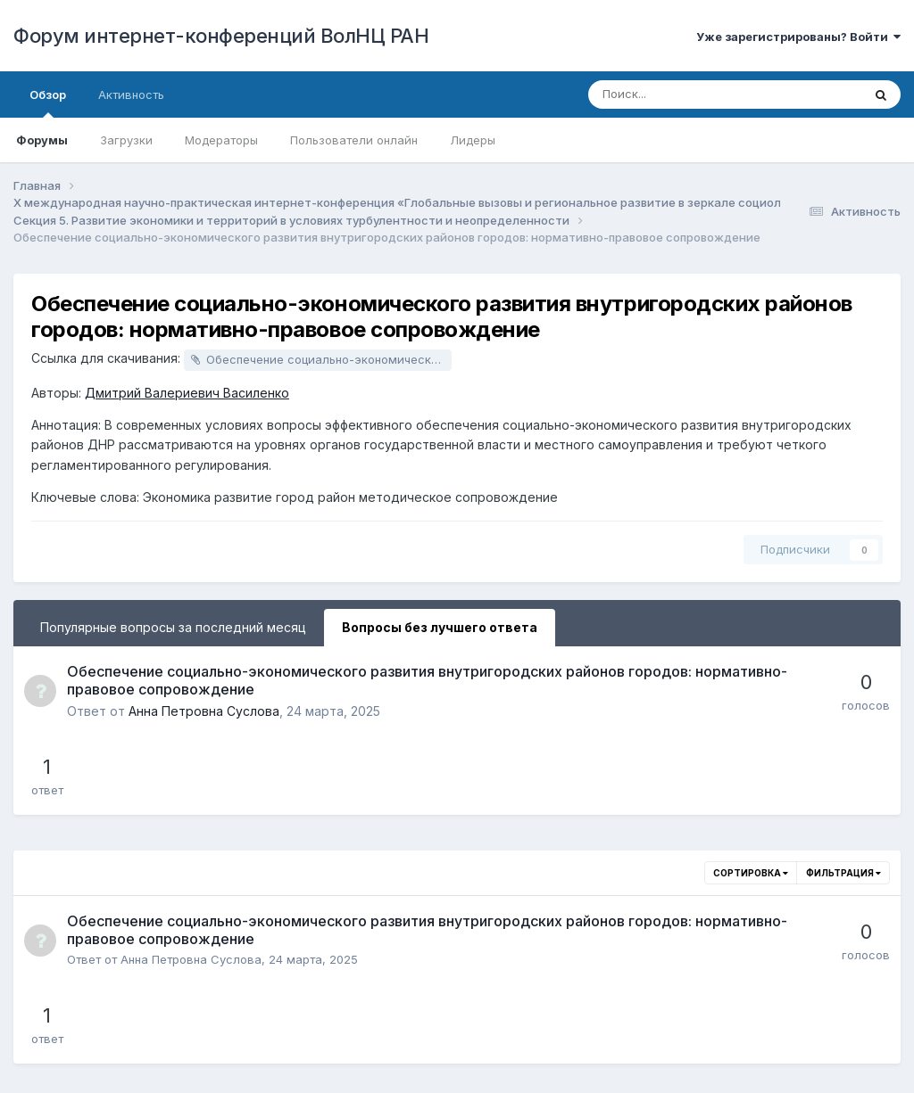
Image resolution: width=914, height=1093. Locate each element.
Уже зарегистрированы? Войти (798, 36)
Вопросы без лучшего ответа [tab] (439, 627)
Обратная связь (434, 1044)
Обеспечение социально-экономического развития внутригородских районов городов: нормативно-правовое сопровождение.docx (329, 359)
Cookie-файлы (544, 1044)
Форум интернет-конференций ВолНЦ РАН (220, 35)
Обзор (47, 102)
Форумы (42, 140)
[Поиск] (675, 94)
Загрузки (126, 140)
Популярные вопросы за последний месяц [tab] (173, 627)
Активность (131, 94)
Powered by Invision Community (457, 1066)
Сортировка (750, 794)
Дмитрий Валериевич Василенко (187, 392)
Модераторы (221, 140)
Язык (347, 1044)
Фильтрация (843, 794)
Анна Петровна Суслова (204, 711)
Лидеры (472, 140)
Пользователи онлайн (354, 140)
